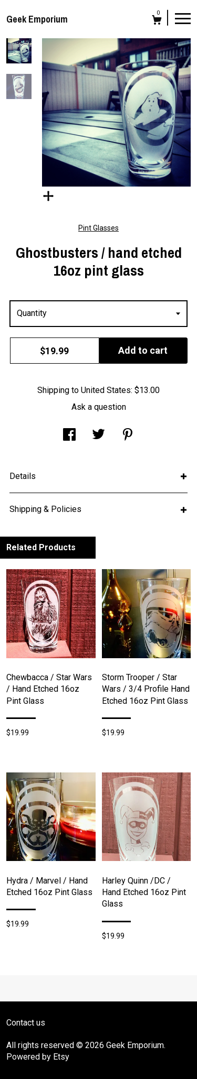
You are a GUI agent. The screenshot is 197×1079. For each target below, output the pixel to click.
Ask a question (98, 407)
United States (106, 390)
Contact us (25, 1023)
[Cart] (157, 21)
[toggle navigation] (183, 18)
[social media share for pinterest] (127, 436)
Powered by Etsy (37, 1057)
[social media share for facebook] (69, 436)
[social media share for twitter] (98, 436)
